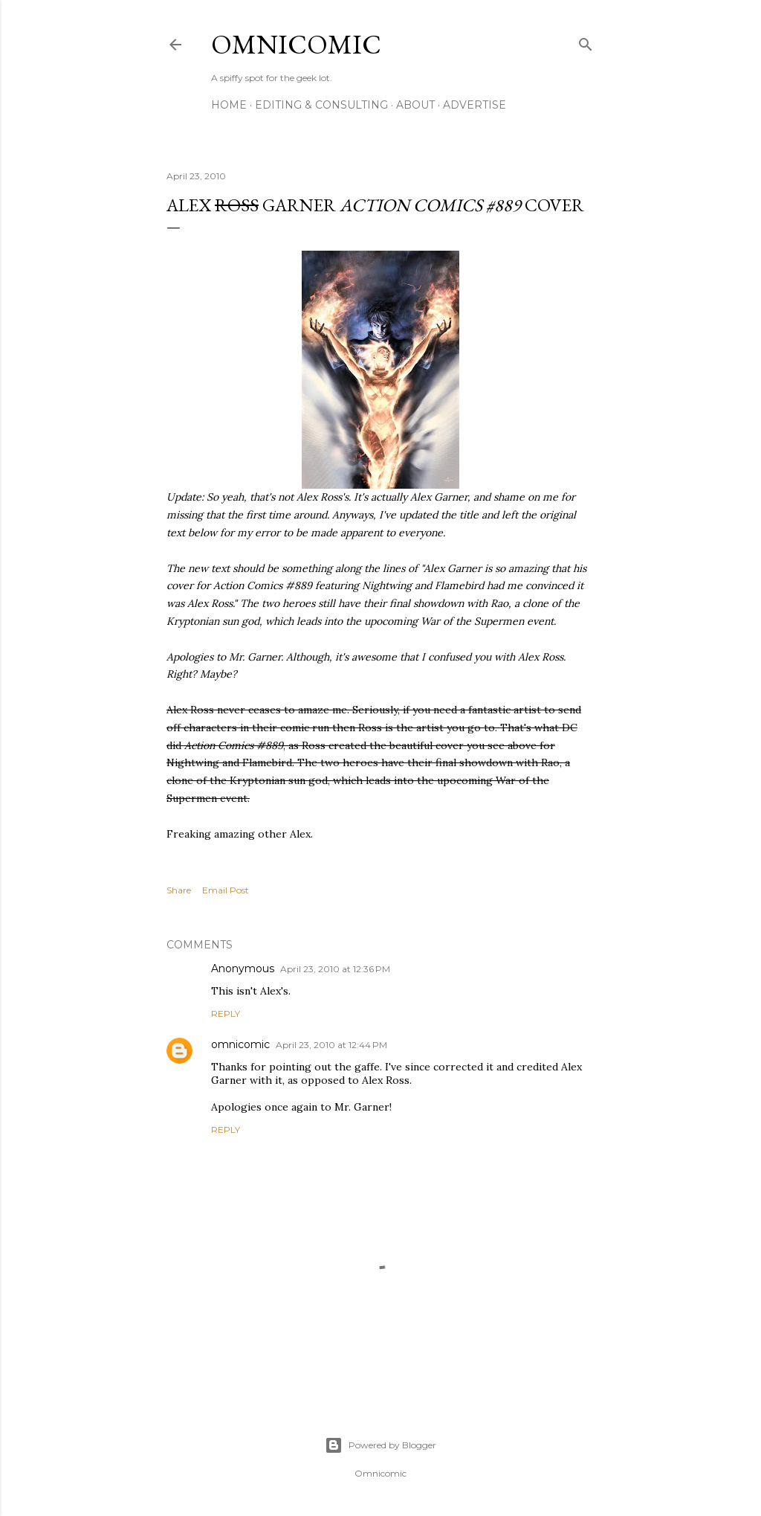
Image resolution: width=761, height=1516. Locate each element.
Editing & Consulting (321, 105)
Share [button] (178, 890)
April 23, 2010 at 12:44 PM (331, 1044)
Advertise (474, 105)
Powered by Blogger (380, 1445)
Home (229, 105)
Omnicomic (296, 44)
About (415, 105)
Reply (225, 1013)
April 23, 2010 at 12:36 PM (335, 968)
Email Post (225, 890)
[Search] (586, 41)
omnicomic (240, 1044)
